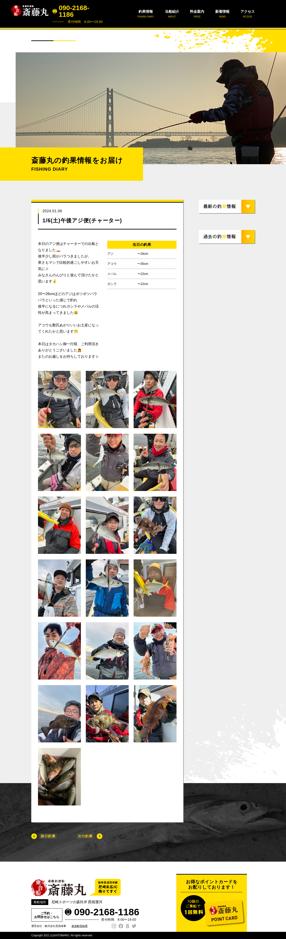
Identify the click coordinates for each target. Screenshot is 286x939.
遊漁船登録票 (80, 926)
